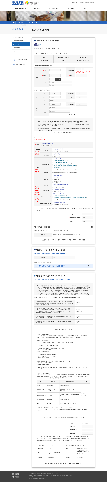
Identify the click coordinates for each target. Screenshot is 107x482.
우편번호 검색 (58, 79)
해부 (37, 144)
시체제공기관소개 (36, 9)
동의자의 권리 (56, 167)
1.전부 (54, 156)
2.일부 (59, 156)
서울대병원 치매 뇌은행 (25, 3)
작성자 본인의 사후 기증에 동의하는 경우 (43, 66)
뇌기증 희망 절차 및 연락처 (18, 40)
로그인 (77, 2)
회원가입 (82, 2)
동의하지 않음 (49, 145)
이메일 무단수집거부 (41, 473)
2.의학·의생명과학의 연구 (65, 151)
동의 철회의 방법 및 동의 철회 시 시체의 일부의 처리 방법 (64, 165)
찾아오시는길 (50, 473)
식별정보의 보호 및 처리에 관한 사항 (60, 162)
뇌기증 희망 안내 (53, 9)
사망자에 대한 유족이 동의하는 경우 (42, 90)
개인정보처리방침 (32, 473)
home (14, 22)
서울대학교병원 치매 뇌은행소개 (20, 9)
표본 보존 (37, 149)
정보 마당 (86, 9)
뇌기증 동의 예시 (35, 22)
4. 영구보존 (55, 182)
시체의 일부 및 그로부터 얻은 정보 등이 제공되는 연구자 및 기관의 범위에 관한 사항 (69, 197)
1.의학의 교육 (55, 151)
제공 (37, 187)
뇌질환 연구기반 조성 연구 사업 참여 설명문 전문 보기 (51, 266)
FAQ (14, 51)
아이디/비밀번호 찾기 (90, 2)
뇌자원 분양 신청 (70, 9)
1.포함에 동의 (55, 204)
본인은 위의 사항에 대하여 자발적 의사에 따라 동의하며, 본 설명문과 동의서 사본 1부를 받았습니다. (63, 417)
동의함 (78, 302)
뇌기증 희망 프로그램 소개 (18, 37)
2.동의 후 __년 (55, 179)
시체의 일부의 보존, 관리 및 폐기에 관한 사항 (62, 164)
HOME (73, 2)
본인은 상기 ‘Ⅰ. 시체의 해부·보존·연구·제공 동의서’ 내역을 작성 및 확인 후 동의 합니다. (63, 240)
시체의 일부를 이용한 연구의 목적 (60, 161)
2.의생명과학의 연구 (63, 187)
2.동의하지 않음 (64, 204)
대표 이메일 (56, 473)
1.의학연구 (55, 187)
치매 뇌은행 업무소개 (20, 64)
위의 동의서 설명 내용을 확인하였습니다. (63, 132)
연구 (37, 167)
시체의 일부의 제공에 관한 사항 (59, 196)
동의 (42, 145)
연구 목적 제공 (83, 208)
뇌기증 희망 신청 (16, 47)
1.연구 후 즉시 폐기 (56, 178)
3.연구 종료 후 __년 (56, 181)
